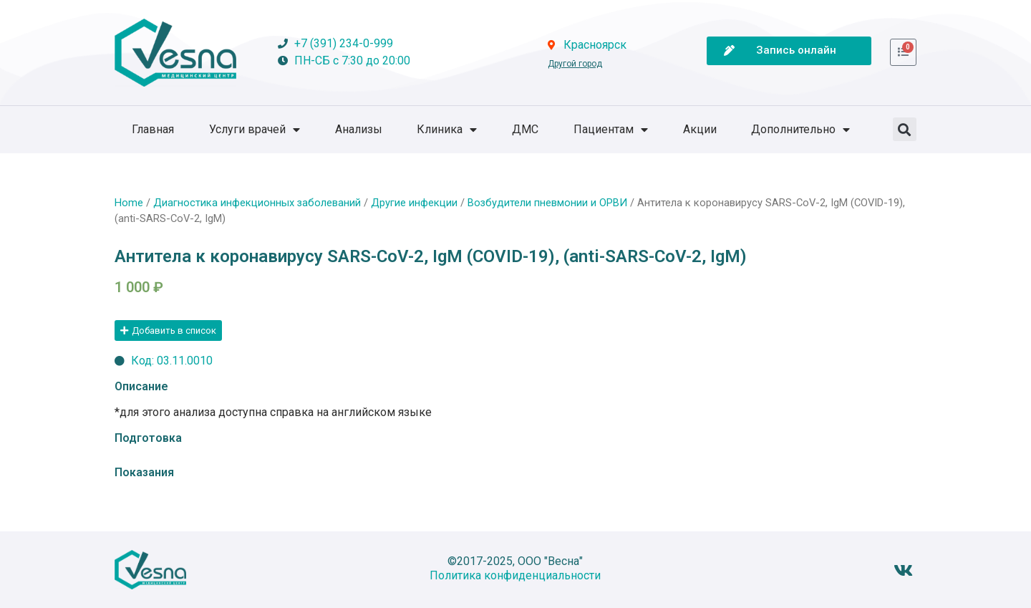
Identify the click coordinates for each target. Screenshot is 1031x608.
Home (129, 202)
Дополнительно (800, 130)
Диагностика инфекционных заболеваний (257, 202)
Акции (700, 129)
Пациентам (610, 130)
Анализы (358, 129)
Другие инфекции (414, 202)
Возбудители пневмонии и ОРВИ (547, 202)
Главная (153, 129)
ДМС (525, 129)
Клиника (447, 130)
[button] (904, 129)
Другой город (575, 64)
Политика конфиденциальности (515, 575)
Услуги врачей (254, 130)
